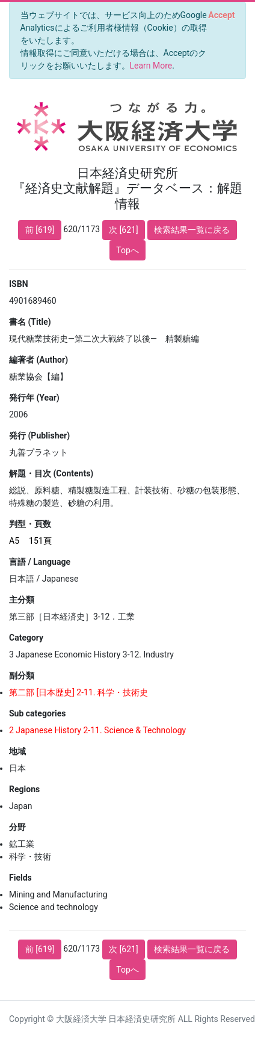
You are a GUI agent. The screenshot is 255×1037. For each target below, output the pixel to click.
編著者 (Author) (38, 360)
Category (26, 637)
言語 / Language (39, 562)
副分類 (21, 675)
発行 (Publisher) (39, 435)
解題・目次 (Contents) (51, 473)
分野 (17, 827)
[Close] (221, 15)
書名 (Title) (30, 322)
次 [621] (123, 230)
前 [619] (40, 230)
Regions (24, 789)
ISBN (18, 284)
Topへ (127, 250)
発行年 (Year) (34, 397)
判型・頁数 (30, 524)
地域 (17, 751)
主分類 (21, 600)
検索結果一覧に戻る (192, 230)
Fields (20, 877)
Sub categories (37, 713)
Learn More (151, 65)
